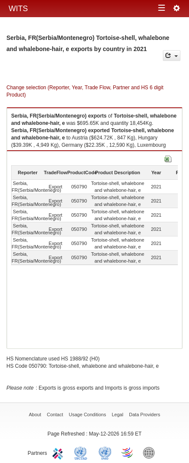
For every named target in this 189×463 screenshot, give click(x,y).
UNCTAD (82, 452)
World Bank (150, 452)
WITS (18, 8)
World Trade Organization (127, 452)
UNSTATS (105, 452)
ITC (59, 452)
